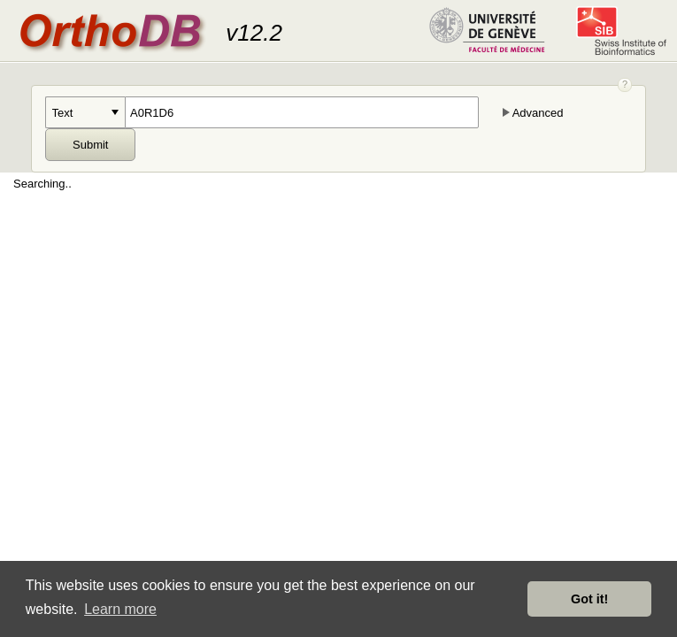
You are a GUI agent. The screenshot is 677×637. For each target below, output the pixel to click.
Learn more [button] (120, 609)
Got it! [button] (589, 599)
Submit (90, 144)
